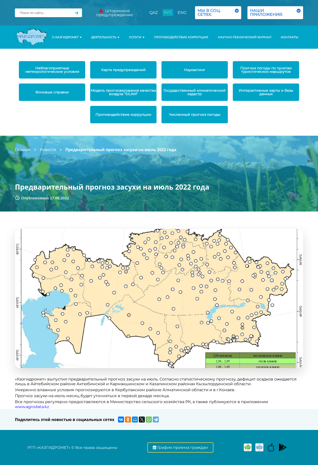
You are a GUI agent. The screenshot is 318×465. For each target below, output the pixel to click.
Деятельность (105, 37)
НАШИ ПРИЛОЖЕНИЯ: (275, 12)
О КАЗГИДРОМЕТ (66, 37)
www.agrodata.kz (32, 406)
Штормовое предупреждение (114, 12)
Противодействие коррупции (181, 37)
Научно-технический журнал (244, 37)
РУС (168, 12)
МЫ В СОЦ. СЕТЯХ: (218, 12)
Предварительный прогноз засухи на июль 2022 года (120, 149)
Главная (23, 149)
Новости (48, 149)
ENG (182, 12)
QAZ (153, 12)
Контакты (289, 37)
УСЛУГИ (136, 37)
